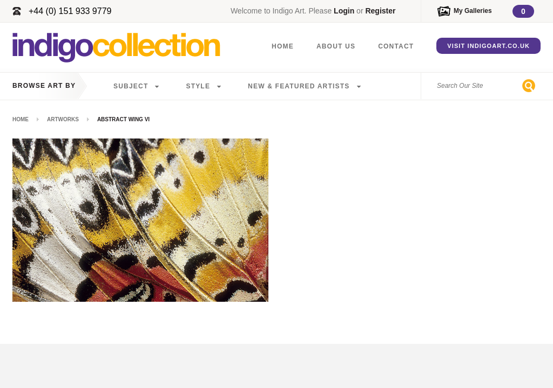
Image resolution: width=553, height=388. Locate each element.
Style (198, 86)
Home (283, 46)
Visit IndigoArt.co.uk (488, 46)
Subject (130, 86)
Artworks (63, 119)
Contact (396, 46)
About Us (335, 46)
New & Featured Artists (298, 86)
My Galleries (473, 11)
